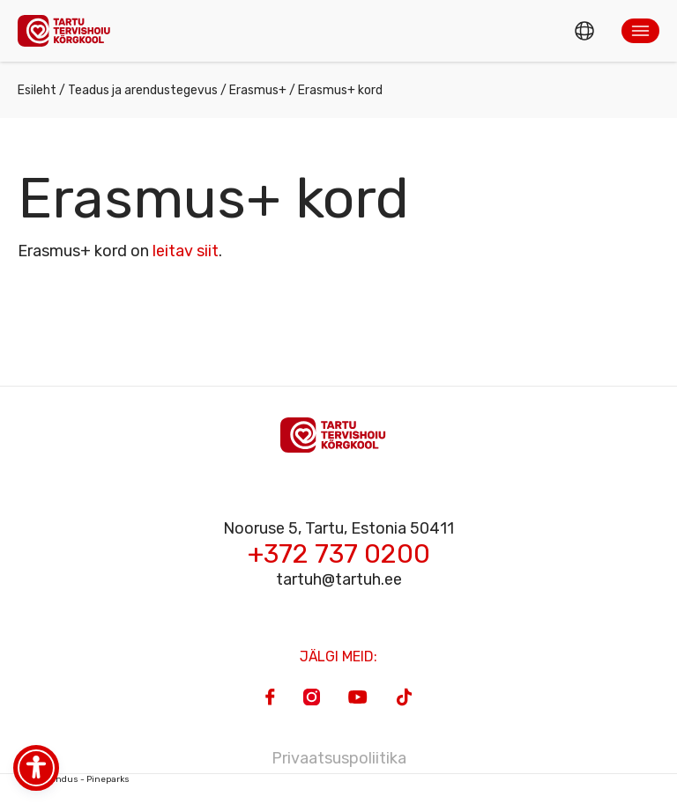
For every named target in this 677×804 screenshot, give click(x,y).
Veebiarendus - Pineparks (74, 779)
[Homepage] (69, 30)
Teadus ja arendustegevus (143, 90)
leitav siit (186, 251)
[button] (640, 30)
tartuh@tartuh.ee (339, 579)
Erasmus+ (257, 90)
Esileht (37, 90)
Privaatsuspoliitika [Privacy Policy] (339, 758)
